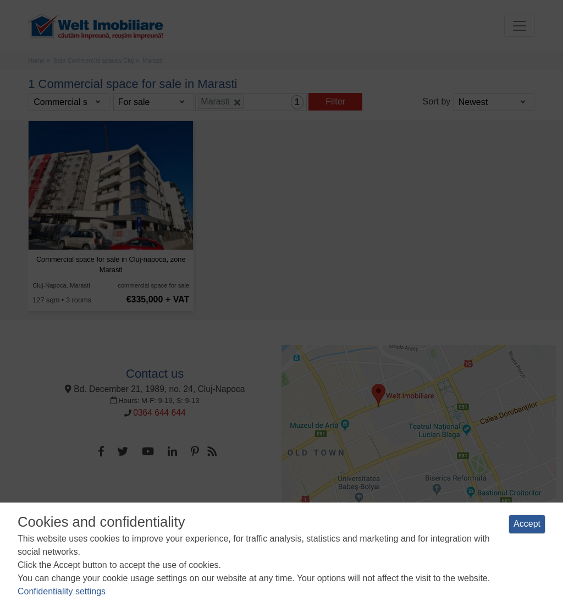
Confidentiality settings (62, 591)
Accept (527, 523)
